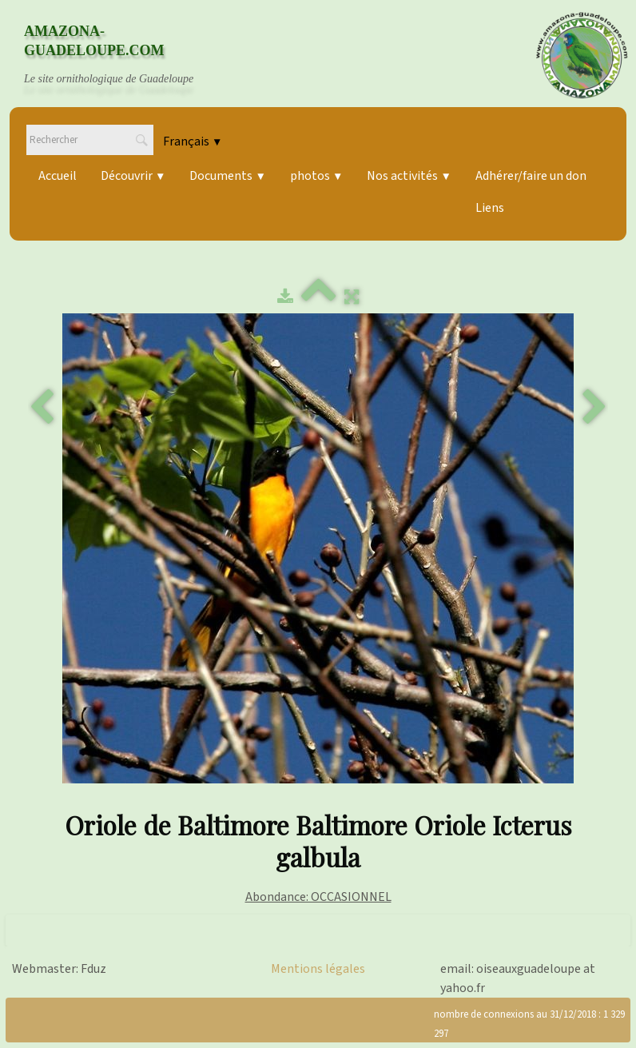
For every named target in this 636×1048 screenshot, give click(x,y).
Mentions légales (318, 969)
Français (192, 141)
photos (316, 176)
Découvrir (133, 176)
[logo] (124, 55)
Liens (489, 208)
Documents (227, 176)
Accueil (57, 176)
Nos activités (409, 176)
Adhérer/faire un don (530, 176)
